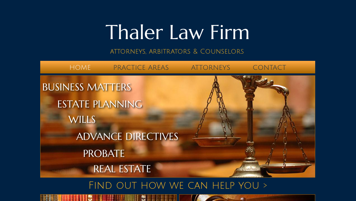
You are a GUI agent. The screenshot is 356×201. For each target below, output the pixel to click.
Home (80, 67)
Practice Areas (141, 67)
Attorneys (210, 67)
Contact (269, 67)
